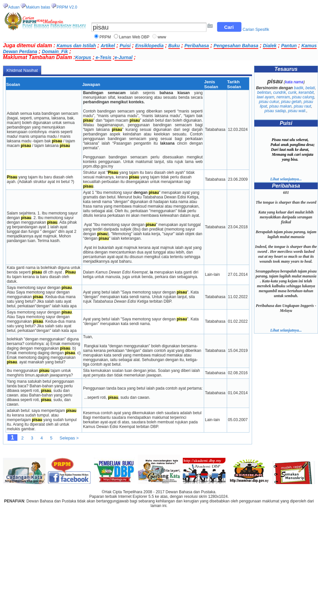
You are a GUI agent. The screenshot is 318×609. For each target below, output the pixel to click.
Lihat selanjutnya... (286, 179)
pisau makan (280, 106)
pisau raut (302, 106)
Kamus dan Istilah (76, 45)
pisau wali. (297, 111)
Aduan (14, 7)
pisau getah (291, 101)
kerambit (306, 92)
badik (298, 88)
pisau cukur (269, 101)
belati (310, 88)
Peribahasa (196, 45)
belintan (264, 92)
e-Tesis (103, 57)
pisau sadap (275, 111)
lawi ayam (265, 97)
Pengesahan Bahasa (236, 45)
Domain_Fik (55, 51)
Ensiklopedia (149, 45)
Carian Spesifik (256, 29)
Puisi (124, 45)
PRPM (105, 37)
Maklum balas (38, 7)
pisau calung (303, 97)
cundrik (279, 92)
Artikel (108, 45)
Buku (174, 45)
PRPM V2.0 (66, 7)
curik (292, 92)
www (162, 37)
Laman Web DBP (134, 37)
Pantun (289, 45)
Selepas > (69, 438)
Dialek (269, 45)
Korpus (83, 57)
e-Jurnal (123, 57)
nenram (283, 97)
